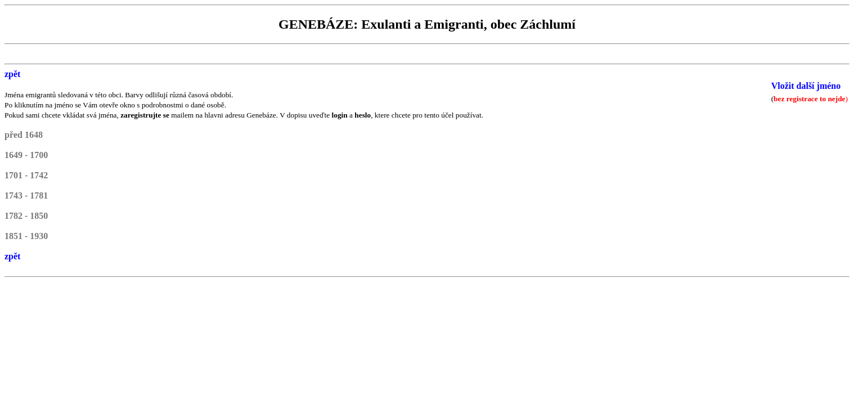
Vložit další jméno (806, 86)
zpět (12, 74)
